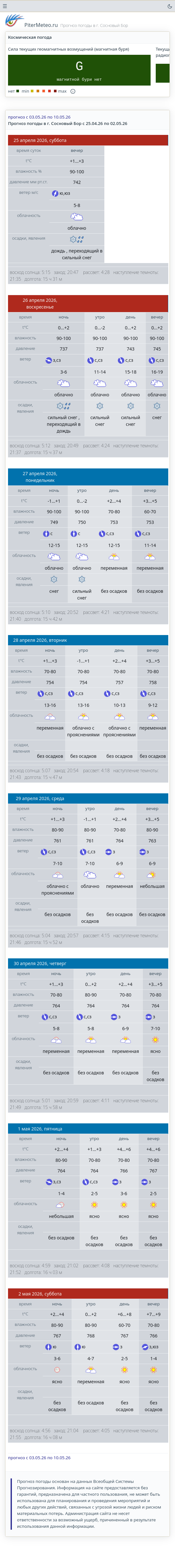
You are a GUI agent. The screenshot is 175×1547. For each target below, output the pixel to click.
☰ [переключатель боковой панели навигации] (5, 6)
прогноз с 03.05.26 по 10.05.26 (39, 117)
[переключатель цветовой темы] (169, 6)
